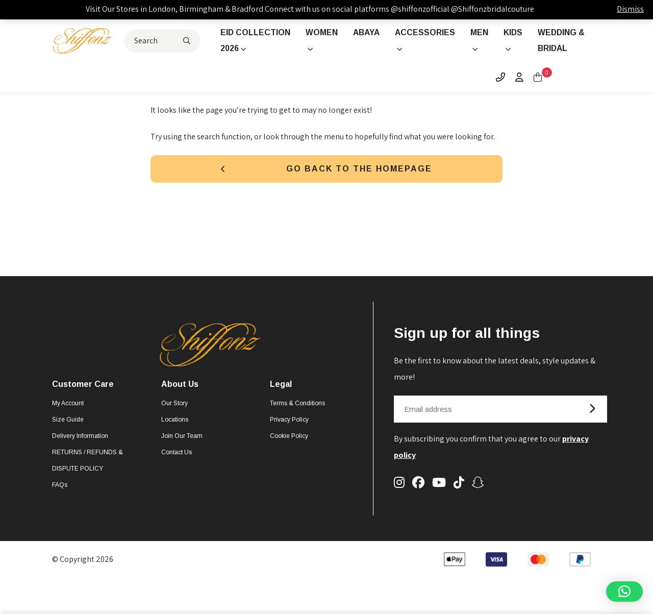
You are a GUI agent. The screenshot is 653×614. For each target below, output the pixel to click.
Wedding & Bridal (563, 40)
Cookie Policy (289, 452)
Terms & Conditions (297, 420)
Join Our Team (182, 452)
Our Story (174, 420)
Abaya (365, 32)
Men (480, 32)
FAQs (59, 501)
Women (320, 32)
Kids (514, 32)
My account (68, 420)
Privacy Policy (289, 436)
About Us (179, 401)
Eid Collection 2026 (249, 48)
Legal (281, 401)
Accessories (425, 32)
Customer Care (83, 401)
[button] (624, 591)
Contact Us (176, 469)
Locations (174, 436)
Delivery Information (80, 452)
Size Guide (68, 436)
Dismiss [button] (630, 9)
